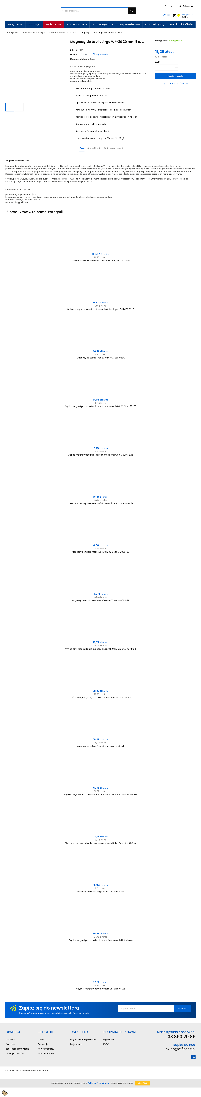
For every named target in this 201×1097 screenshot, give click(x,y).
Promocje (43, 1044)
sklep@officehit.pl (181, 1049)
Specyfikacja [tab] (94, 148)
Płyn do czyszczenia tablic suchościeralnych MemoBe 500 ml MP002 (100, 794)
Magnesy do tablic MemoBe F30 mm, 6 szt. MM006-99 (100, 551)
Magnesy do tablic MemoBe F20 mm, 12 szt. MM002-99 (100, 600)
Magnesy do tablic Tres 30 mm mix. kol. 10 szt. (100, 357)
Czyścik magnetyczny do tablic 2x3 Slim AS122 (100, 988)
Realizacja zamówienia (17, 1048)
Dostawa (10, 1039)
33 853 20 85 (182, 1037)
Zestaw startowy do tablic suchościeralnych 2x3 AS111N (101, 260)
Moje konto (76, 1044)
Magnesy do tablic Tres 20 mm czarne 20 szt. (100, 746)
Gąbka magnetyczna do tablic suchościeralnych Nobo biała (101, 940)
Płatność (10, 1044)
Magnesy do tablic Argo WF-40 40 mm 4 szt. (100, 891)
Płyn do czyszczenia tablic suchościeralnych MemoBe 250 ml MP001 (100, 649)
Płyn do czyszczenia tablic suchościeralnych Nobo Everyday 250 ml (100, 843)
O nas (41, 1039)
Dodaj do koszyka (175, 76)
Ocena (73, 54)
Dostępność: (161, 40)
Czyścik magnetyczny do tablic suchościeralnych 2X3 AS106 (100, 697)
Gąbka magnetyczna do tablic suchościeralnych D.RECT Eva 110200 (100, 406)
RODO (106, 1044)
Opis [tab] (81, 148)
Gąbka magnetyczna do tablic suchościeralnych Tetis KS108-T (100, 309)
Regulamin (108, 1039)
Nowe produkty (46, 1048)
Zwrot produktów (14, 1053)
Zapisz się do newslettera (49, 1008)
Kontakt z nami (46, 1053)
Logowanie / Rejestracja (83, 1039)
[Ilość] (165, 68)
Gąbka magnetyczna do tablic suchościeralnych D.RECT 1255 (100, 454)
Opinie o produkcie (114, 148)
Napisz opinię (100, 54)
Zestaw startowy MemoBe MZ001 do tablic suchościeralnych (100, 503)
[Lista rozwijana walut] (169, 6)
